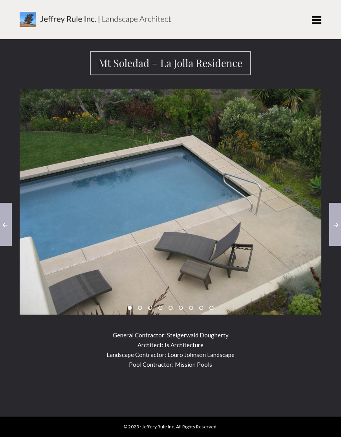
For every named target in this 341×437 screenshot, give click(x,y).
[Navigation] (316, 19)
